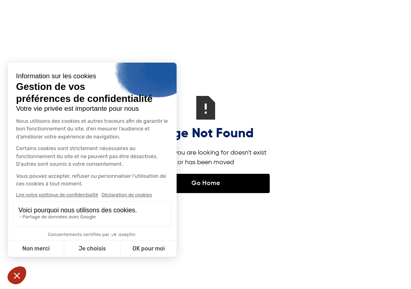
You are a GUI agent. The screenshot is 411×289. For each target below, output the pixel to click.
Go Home (205, 183)
